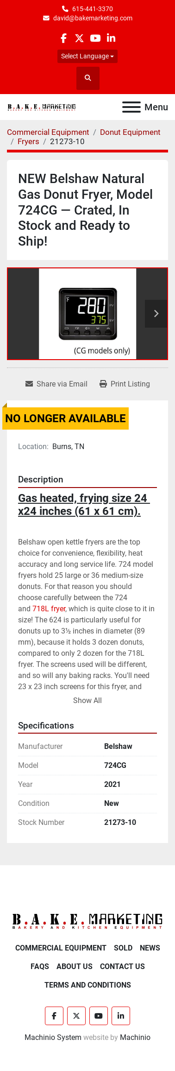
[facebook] (63, 38)
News (150, 948)
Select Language (85, 56)
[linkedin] (111, 38)
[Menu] (131, 107)
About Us (74, 966)
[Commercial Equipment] (48, 132)
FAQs (40, 966)
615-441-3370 (92, 9)
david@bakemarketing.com (92, 18)
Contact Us (122, 966)
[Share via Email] (56, 384)
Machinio (135, 1037)
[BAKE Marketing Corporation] (87, 921)
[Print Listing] (125, 384)
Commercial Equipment (60, 948)
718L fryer (48, 608)
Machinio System (53, 1037)
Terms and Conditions (87, 985)
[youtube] (95, 38)
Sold (123, 948)
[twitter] (79, 38)
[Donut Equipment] (130, 132)
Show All (87, 700)
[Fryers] (28, 141)
